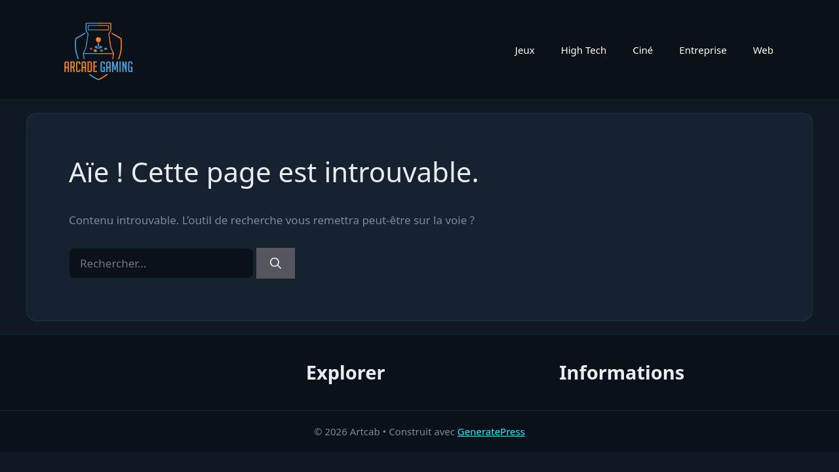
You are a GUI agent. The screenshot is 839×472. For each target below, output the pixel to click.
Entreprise (702, 49)
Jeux (525, 49)
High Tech (584, 49)
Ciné (643, 49)
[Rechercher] (275, 263)
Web (763, 49)
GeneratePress (491, 431)
